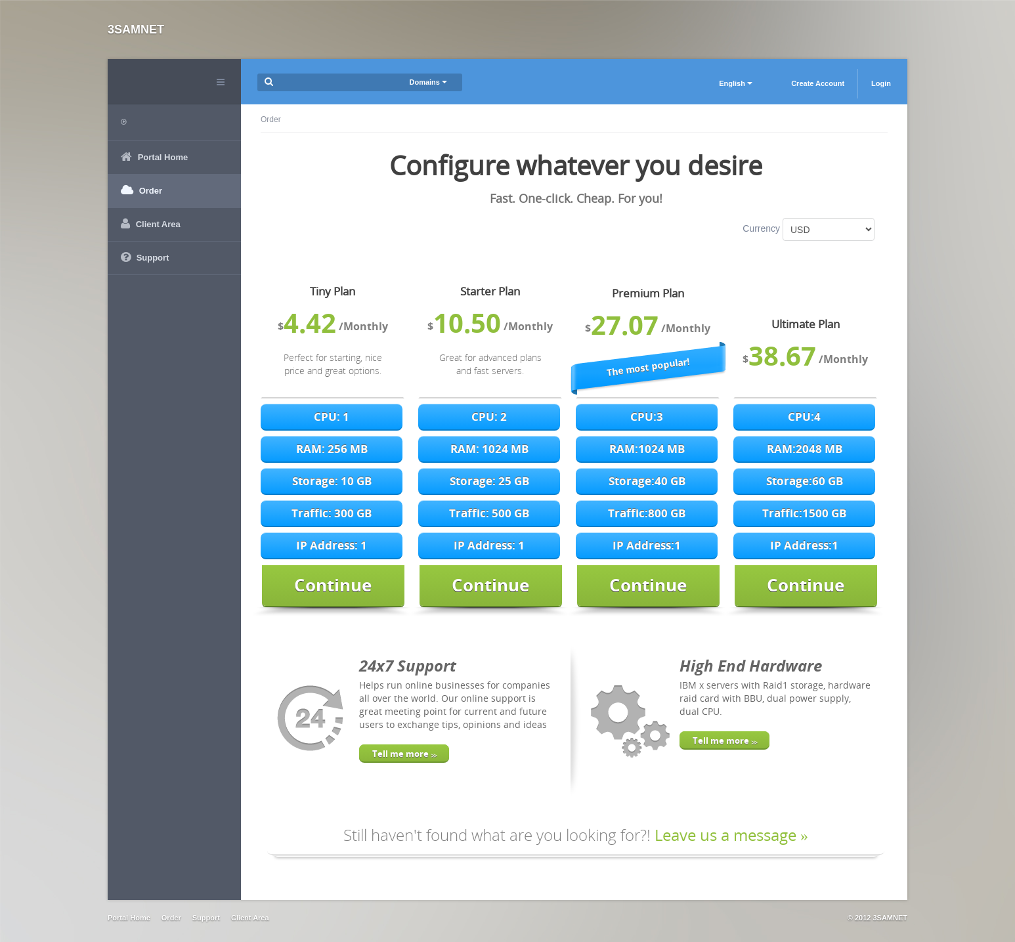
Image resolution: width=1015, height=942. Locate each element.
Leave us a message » (731, 835)
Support (206, 918)
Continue (333, 585)
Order (171, 918)
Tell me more (404, 754)
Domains (428, 82)
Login (881, 83)
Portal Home (129, 918)
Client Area (250, 918)
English (735, 83)
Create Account (817, 83)
